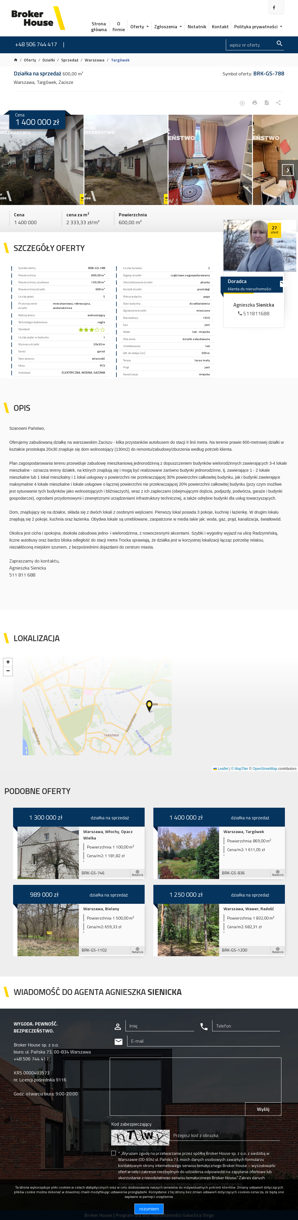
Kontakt (220, 26)
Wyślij (263, 1109)
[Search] (255, 44)
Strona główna (99, 26)
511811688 (253, 313)
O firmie (118, 26)
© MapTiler (239, 769)
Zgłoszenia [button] (166, 26)
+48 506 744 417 (36, 44)
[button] (149, 706)
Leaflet (220, 769)
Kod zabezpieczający (131, 1123)
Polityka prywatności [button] (256, 26)
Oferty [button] (137, 26)
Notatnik (197, 26)
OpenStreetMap (265, 769)
